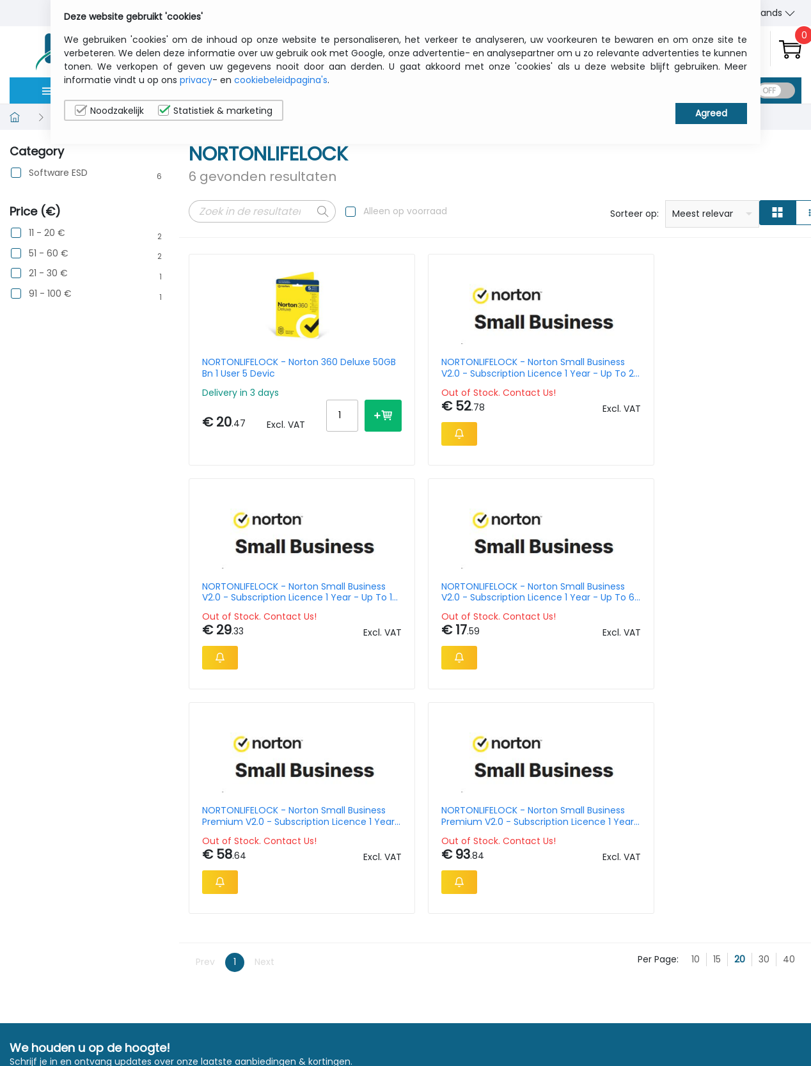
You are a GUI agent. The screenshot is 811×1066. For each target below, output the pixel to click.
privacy (196, 80)
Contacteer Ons (647, 1003)
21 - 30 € (48, 273)
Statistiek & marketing (215, 110)
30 (764, 761)
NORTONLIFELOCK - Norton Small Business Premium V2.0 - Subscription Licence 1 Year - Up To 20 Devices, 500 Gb (414, 605)
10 (695, 761)
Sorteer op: (634, 213)
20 (739, 761)
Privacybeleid (735, 983)
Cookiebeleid (735, 1003)
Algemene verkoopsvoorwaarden (660, 1030)
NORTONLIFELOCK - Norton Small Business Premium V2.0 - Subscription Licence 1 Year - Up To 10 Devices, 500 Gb (255, 605)
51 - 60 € (48, 253)
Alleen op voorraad (405, 211)
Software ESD (58, 173)
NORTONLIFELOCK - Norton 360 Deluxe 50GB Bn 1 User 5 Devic (256, 368)
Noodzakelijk (109, 110)
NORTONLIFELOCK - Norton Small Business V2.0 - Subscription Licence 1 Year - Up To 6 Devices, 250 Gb (726, 368)
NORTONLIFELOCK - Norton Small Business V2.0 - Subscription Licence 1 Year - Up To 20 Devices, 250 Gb (415, 368)
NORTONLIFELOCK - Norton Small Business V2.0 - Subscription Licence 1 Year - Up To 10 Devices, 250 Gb (571, 368)
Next (264, 764)
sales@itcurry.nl (455, 995)
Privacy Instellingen (748, 1023)
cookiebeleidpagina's (280, 80)
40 (789, 761)
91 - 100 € (50, 293)
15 (717, 761)
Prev (205, 764)
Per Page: (658, 761)
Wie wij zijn (634, 983)
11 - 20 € (47, 233)
